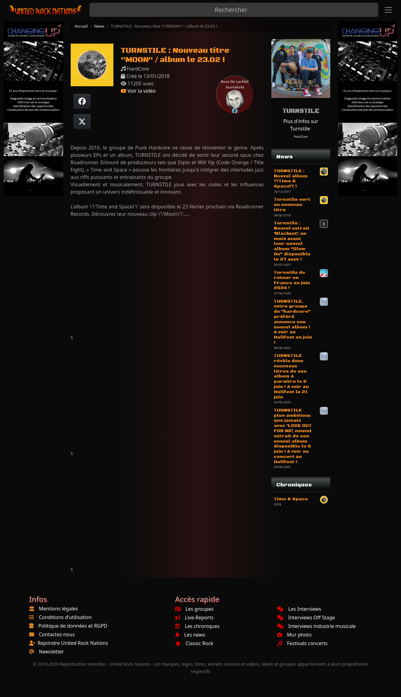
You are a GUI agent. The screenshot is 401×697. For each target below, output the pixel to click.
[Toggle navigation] (388, 10)
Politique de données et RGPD (73, 625)
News (99, 26)
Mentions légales (58, 608)
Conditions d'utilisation (65, 617)
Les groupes (194, 609)
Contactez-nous (57, 634)
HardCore (301, 136)
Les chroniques (197, 626)
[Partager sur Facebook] (82, 101)
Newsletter (51, 651)
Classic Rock (194, 643)
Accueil (81, 26)
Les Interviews (299, 609)
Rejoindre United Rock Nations (73, 643)
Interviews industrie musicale (316, 626)
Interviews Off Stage (306, 617)
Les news (190, 634)
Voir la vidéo (138, 90)
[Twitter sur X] (82, 121)
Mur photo (294, 634)
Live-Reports (194, 617)
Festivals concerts (302, 643)
